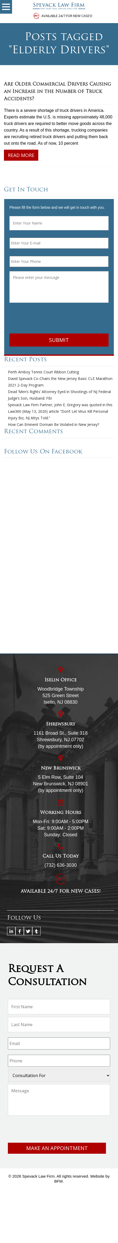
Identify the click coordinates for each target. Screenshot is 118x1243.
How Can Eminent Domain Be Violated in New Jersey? (53, 424)
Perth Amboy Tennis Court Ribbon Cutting (43, 371)
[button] (6, 7)
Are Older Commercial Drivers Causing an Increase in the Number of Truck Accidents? (57, 92)
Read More (21, 155)
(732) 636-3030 (60, 865)
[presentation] (49, 319)
